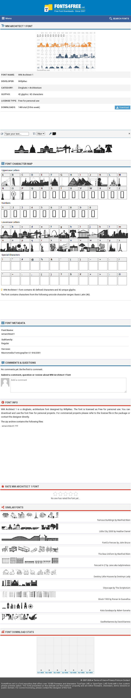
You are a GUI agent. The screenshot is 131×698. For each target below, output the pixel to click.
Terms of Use (100, 680)
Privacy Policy (114, 680)
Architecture (35, 87)
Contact (126, 680)
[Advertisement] (65, 121)
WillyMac (22, 81)
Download (122, 107)
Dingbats (22, 87)
